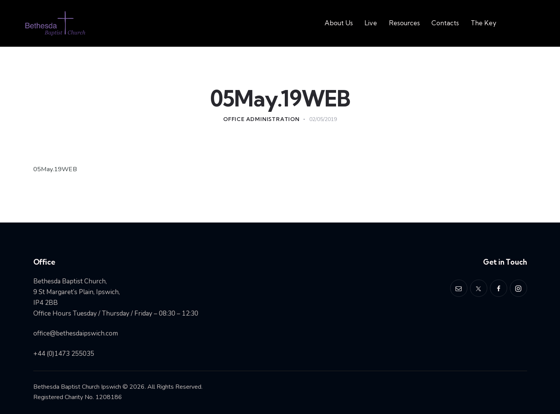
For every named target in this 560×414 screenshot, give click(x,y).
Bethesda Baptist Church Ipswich (77, 387)
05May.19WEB (55, 169)
